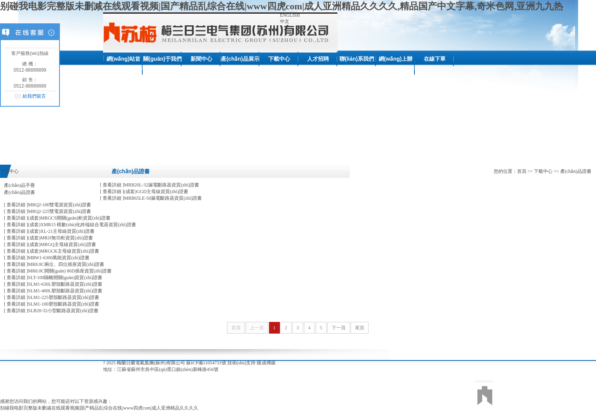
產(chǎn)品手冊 (19, 185)
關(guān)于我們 (162, 59)
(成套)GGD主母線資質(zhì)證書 (144, 191)
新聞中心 (201, 59)
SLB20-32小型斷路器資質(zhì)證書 (51, 310)
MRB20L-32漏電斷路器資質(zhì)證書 (149, 185)
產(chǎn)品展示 (240, 59)
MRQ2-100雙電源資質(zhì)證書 (47, 204)
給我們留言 (34, 96)
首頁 (521, 171)
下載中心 (279, 59)
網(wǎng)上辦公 (395, 67)
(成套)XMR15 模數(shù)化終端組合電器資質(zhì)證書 (70, 224)
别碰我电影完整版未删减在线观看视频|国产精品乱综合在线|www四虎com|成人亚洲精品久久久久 (99, 408)
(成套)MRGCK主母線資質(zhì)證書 (51, 251)
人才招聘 (318, 59)
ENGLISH (290, 15)
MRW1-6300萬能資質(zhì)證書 (46, 257)
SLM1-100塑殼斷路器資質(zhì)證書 (51, 304)
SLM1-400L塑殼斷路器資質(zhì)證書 (53, 290)
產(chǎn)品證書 (19, 192)
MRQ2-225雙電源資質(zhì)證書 (47, 211)
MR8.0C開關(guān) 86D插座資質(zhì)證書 (58, 271)
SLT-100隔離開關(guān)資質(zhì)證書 (53, 277)
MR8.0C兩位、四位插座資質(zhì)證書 (54, 264)
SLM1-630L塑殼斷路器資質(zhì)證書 (53, 284)
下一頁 (339, 327)
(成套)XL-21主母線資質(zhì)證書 (49, 231)
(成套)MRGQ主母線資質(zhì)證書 (50, 244)
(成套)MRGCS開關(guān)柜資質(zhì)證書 (57, 218)
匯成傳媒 (266, 363)
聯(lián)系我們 (356, 59)
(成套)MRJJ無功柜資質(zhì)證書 (48, 238)
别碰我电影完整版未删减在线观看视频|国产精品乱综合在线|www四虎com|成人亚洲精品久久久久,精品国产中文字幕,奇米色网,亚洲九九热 (281, 6)
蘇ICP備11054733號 (206, 363)
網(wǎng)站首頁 (123, 67)
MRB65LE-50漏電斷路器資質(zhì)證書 (151, 198)
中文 (284, 21)
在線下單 (435, 59)
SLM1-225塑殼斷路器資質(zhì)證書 (51, 297)
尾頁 (359, 327)
